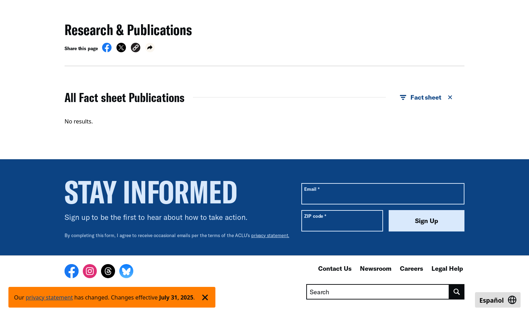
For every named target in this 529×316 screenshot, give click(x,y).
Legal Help (447, 268)
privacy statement (49, 297)
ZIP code (315, 216)
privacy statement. (270, 235)
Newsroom (375, 268)
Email (311, 189)
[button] (135, 48)
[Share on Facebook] (107, 50)
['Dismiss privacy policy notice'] (205, 297)
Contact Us (334, 268)
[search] (456, 292)
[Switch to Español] (498, 300)
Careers (411, 268)
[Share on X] (121, 50)
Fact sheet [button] (426, 97)
